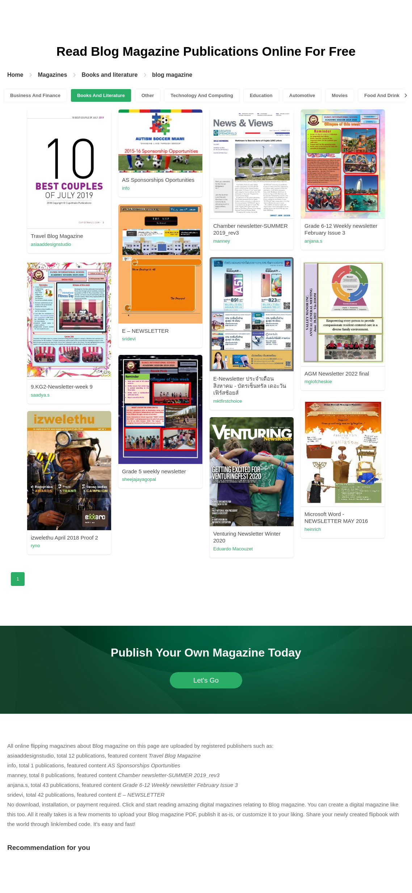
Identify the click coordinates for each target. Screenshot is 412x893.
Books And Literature (101, 95)
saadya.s (40, 395)
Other (148, 95)
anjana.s (313, 241)
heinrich (312, 529)
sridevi (129, 338)
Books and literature (109, 75)
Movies (340, 95)
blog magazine (172, 75)
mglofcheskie (318, 381)
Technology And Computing (202, 95)
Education (261, 95)
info (126, 188)
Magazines (52, 75)
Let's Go (206, 680)
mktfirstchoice (227, 401)
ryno (35, 545)
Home (15, 75)
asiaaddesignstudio (51, 244)
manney (221, 241)
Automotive (302, 95)
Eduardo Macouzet (233, 549)
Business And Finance (35, 95)
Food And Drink (381, 95)
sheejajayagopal (139, 479)
